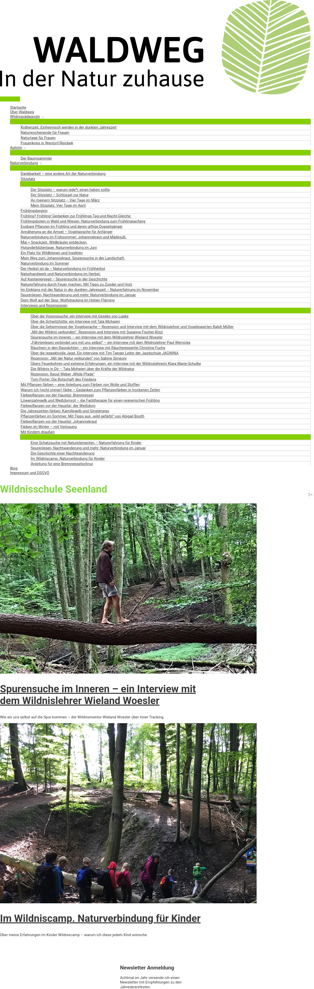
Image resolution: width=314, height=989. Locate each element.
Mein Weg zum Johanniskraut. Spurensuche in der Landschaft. (73, 258)
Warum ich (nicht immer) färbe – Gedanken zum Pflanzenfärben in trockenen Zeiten (90, 390)
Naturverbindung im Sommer (45, 263)
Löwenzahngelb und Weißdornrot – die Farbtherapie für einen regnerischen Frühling (90, 400)
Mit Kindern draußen (38, 432)
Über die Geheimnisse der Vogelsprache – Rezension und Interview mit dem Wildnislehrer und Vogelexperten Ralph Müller (132, 326)
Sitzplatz (28, 179)
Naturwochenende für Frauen (45, 132)
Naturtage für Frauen (38, 138)
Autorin (16, 147)
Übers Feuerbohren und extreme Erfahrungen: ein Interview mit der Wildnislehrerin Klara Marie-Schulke (116, 363)
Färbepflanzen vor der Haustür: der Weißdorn (58, 405)
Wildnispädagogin (25, 116)
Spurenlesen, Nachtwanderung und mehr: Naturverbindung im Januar (78, 295)
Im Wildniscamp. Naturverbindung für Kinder (68, 458)
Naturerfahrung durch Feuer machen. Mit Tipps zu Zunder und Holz (76, 284)
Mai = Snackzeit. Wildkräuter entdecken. (54, 242)
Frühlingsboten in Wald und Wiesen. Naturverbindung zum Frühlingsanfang (83, 221)
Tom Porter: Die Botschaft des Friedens (63, 379)
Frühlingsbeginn (34, 210)
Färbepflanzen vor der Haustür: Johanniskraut (59, 421)
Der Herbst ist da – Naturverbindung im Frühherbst (63, 268)
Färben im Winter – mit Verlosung (49, 426)
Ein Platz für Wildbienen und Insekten (52, 253)
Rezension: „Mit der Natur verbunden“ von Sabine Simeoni (79, 358)
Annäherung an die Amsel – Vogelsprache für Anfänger (67, 232)
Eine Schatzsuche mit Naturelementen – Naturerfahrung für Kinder (86, 443)
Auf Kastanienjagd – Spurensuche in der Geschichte (64, 279)
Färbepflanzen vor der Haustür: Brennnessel (57, 395)
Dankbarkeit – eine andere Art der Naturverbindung (63, 173)
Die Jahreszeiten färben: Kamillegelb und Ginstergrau (65, 411)
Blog (14, 468)
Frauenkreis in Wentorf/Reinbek (47, 143)
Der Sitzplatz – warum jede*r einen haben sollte (70, 189)
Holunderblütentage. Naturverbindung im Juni (59, 247)
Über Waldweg (22, 112)
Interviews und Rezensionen (44, 305)
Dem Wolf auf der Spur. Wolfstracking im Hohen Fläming (68, 300)
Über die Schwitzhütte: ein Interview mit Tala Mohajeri (75, 321)
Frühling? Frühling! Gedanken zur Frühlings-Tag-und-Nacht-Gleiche (76, 216)
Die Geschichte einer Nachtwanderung (62, 453)
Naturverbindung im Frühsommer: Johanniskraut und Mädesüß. (74, 237)
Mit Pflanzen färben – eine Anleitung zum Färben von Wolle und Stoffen (80, 384)
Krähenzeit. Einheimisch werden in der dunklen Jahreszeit (69, 127)
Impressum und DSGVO (29, 473)
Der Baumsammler (36, 158)
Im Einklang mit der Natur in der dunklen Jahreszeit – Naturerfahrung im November (90, 289)
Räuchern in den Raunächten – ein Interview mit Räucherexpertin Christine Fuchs (98, 348)
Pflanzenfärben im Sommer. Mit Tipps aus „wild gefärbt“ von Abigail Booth (82, 416)
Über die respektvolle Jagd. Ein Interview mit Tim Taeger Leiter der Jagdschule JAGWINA (104, 353)
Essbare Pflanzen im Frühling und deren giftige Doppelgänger (72, 226)
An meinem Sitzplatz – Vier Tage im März (65, 200)
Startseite (18, 107)
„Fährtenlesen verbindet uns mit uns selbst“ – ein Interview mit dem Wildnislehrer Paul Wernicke (110, 342)
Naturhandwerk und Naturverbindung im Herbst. (61, 274)
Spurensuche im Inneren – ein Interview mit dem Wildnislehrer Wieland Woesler (97, 337)
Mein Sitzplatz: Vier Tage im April (58, 205)
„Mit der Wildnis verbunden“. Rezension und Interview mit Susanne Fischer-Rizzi (97, 332)
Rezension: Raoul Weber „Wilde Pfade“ (63, 374)
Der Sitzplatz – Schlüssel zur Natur (60, 195)
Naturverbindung (24, 163)
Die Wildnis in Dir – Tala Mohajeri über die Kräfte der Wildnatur (82, 369)
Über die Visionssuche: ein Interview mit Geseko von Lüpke (80, 316)
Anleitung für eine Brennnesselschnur (62, 464)
